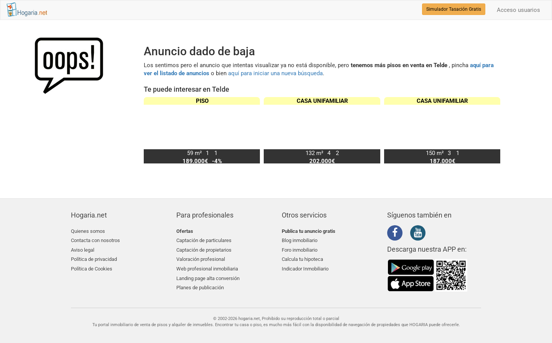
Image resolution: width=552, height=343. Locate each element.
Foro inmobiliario (299, 249)
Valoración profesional (200, 258)
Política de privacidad (94, 258)
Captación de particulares (204, 240)
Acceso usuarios (518, 10)
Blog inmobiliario (299, 240)
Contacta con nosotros (95, 240)
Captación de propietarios (204, 249)
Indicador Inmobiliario (305, 267)
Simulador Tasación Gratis (453, 9)
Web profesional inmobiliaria (207, 267)
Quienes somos (88, 231)
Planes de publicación (200, 285)
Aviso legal (82, 249)
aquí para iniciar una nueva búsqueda (275, 73)
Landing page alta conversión (208, 276)
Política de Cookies (91, 267)
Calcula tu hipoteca (302, 258)
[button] (491, 130)
